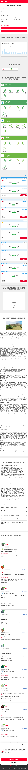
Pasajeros (2, 21)
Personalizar (14, 762)
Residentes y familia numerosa (6, 25)
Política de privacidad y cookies (8, 751)
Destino (2, 13)
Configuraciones (21, 756)
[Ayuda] (23, 1)
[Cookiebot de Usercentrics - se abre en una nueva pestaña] (22, 744)
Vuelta (15, 17)
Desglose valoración (4, 553)
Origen (2, 10)
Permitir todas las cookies (14, 759)
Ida (1, 17)
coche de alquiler (11, 500)
